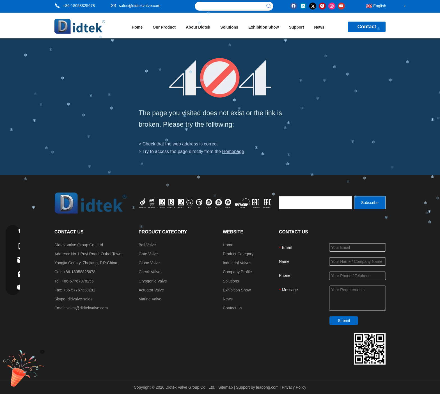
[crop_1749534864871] (206, 203)
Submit (344, 320)
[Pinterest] (322, 6)
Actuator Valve (151, 290)
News (228, 299)
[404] (220, 78)
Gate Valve (148, 254)
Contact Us (232, 308)
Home (228, 245)
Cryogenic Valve (153, 281)
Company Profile (237, 272)
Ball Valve (147, 245)
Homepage (233, 151)
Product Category (238, 254)
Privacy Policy (294, 387)
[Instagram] (331, 6)
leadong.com (267, 387)
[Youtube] (341, 6)
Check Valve (150, 272)
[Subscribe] (370, 202)
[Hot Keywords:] (269, 6)
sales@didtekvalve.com (139, 5)
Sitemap (225, 387)
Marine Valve (150, 299)
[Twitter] (312, 6)
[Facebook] (293, 6)
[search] (315, 202)
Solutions (231, 281)
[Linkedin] (303, 6)
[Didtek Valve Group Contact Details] (370, 349)
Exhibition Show (237, 290)
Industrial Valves (237, 263)
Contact (367, 26)
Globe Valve (149, 263)
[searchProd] (230, 6)
